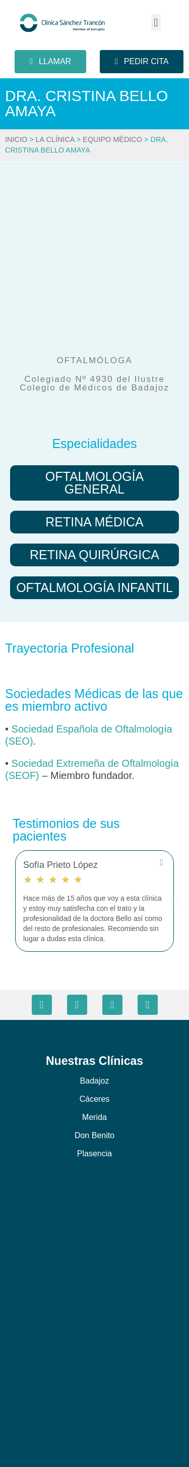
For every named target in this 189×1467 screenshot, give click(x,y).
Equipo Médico (112, 139)
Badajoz (94, 1081)
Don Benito (94, 1135)
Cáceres (95, 1099)
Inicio (16, 139)
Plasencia (94, 1153)
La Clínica (55, 139)
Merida (94, 1117)
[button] (156, 22)
